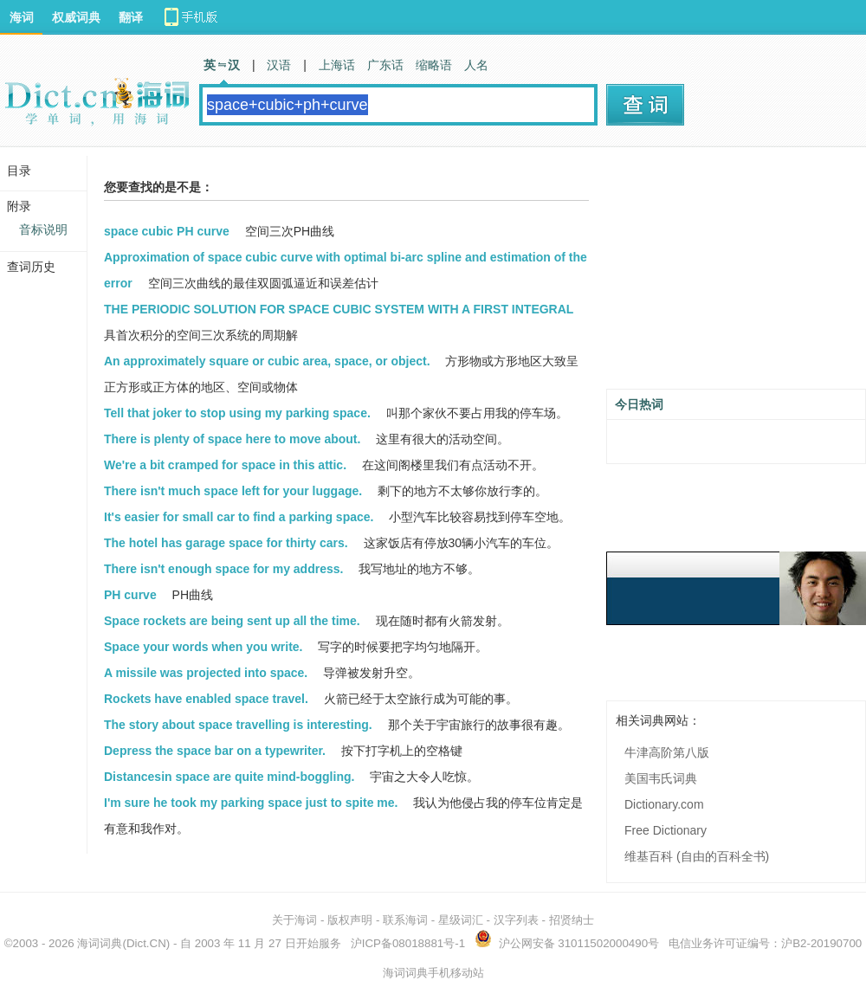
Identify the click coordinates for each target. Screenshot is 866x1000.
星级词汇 (460, 919)
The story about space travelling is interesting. (238, 725)
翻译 (131, 17)
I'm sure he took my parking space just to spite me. (250, 803)
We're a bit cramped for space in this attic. (225, 465)
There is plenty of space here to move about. (232, 439)
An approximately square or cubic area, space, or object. (267, 361)
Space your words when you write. (203, 647)
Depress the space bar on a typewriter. (215, 751)
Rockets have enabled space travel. (206, 699)
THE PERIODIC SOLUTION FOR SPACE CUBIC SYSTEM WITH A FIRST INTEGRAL (338, 309)
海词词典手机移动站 (433, 972)
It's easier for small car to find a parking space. (238, 517)
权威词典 (76, 17)
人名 (476, 65)
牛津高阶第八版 (666, 752)
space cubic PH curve (166, 231)
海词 (22, 17)
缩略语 (434, 65)
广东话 (385, 65)
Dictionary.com (664, 804)
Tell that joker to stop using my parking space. (237, 413)
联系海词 (405, 919)
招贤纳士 (571, 919)
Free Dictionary (665, 830)
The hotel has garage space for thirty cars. (226, 543)
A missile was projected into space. (205, 673)
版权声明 (349, 919)
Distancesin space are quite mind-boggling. (229, 777)
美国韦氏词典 (660, 778)
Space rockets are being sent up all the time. (232, 621)
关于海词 (294, 919)
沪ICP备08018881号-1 (408, 943)
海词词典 (99, 943)
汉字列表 (516, 919)
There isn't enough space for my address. (223, 569)
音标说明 (43, 229)
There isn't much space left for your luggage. (233, 491)
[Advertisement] (736, 274)
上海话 (337, 65)
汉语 (279, 65)
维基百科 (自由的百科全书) (696, 856)
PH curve (130, 595)
